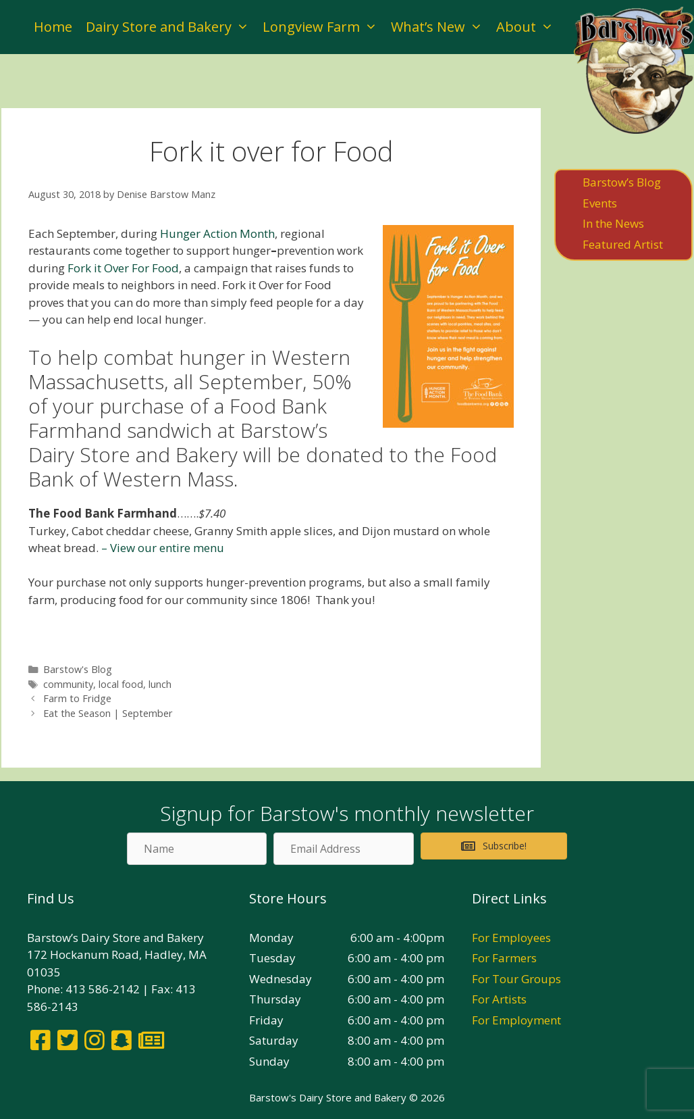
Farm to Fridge (77, 698)
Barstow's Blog (77, 669)
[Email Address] (343, 848)
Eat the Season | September (108, 713)
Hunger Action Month (217, 233)
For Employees (511, 937)
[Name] (197, 848)
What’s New (440, 27)
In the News (613, 223)
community (68, 684)
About (528, 27)
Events (600, 203)
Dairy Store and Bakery (171, 27)
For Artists (499, 999)
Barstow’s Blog (622, 182)
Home (53, 27)
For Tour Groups (516, 979)
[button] (494, 846)
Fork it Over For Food (123, 268)
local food (121, 684)
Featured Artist (623, 244)
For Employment (516, 1020)
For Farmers (504, 958)
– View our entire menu (162, 547)
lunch (160, 684)
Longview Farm (323, 27)
